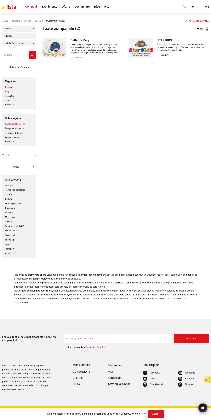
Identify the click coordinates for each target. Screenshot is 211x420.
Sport (7, 244)
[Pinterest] (186, 384)
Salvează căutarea (19, 67)
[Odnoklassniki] (153, 384)
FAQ (107, 6)
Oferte (66, 6)
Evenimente (49, 6)
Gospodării (10, 208)
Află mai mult (138, 413)
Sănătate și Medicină (14, 226)
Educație (39, 21)
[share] (207, 379)
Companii (31, 6)
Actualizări (115, 378)
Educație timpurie (13, 137)
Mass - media (11, 217)
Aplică (16, 166)
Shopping (9, 240)
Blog (97, 6)
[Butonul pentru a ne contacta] (202, 407)
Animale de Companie (15, 190)
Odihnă (8, 221)
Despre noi (115, 365)
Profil (206, 6)
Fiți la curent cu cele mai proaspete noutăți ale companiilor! (29, 338)
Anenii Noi (9, 96)
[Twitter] (150, 379)
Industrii (9, 212)
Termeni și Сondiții (95, 347)
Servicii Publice (11, 231)
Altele (7, 253)
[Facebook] (151, 373)
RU (192, 6)
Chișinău (28, 21)
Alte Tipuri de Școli (13, 133)
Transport (9, 249)
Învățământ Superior (14, 128)
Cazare (8, 194)
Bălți (7, 91)
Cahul (7, 100)
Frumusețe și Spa (13, 203)
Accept (155, 413)
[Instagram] (186, 379)
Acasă (5, 21)
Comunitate (82, 6)
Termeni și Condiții (120, 384)
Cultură (8, 199)
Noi (200, 29)
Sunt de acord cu (76, 347)
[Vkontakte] (186, 373)
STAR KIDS (164, 40)
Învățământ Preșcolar (15, 124)
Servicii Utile (10, 235)
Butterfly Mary (79, 40)
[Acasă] (9, 6)
